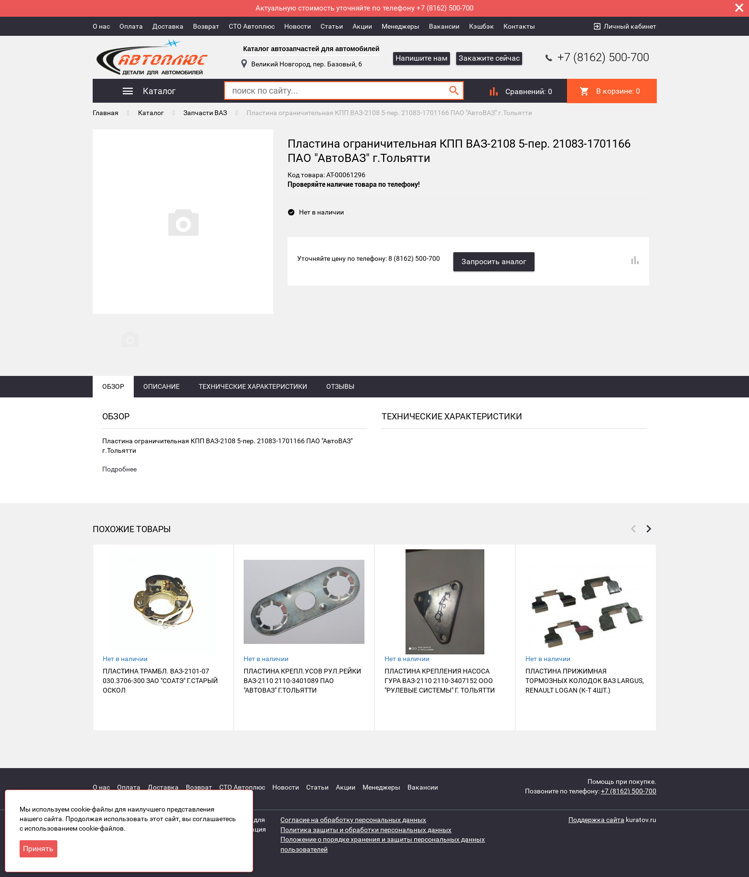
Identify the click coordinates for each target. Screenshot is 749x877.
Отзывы (340, 392)
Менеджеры (400, 26)
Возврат (206, 26)
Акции (362, 26)
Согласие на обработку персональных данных (353, 820)
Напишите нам (422, 58)
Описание (161, 392)
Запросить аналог (494, 260)
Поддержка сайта (596, 820)
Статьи (332, 26)
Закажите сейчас (489, 58)
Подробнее (119, 476)
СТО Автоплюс (252, 26)
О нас (101, 26)
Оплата (131, 26)
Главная (105, 112)
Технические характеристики (253, 392)
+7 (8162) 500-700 (596, 57)
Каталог (151, 112)
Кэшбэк (481, 26)
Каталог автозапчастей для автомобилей (311, 49)
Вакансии (444, 26)
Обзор (113, 392)
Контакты (519, 26)
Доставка (167, 26)
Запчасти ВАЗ (205, 112)
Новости (297, 26)
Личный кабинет (630, 26)
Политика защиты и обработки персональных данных (365, 829)
